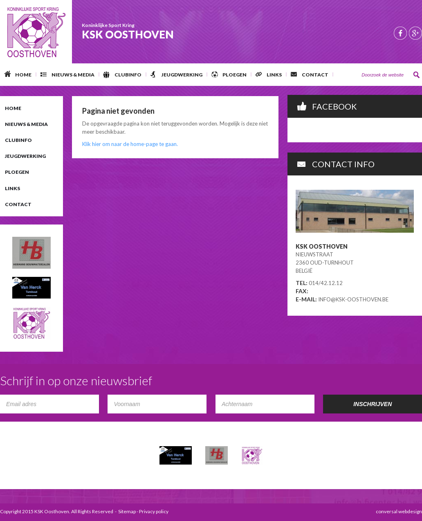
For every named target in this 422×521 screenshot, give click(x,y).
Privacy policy (153, 511)
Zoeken (416, 75)
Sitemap (127, 511)
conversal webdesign (399, 511)
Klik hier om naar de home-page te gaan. (130, 144)
